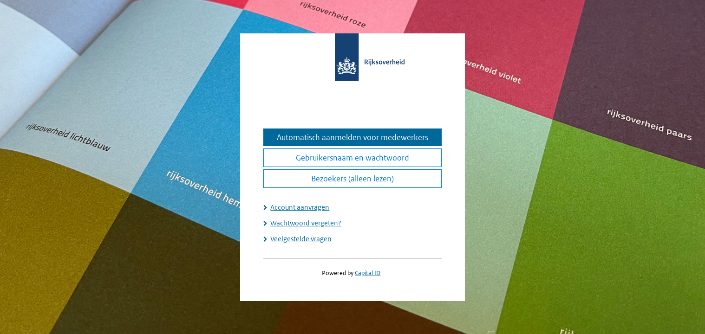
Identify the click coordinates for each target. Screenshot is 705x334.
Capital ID (367, 273)
